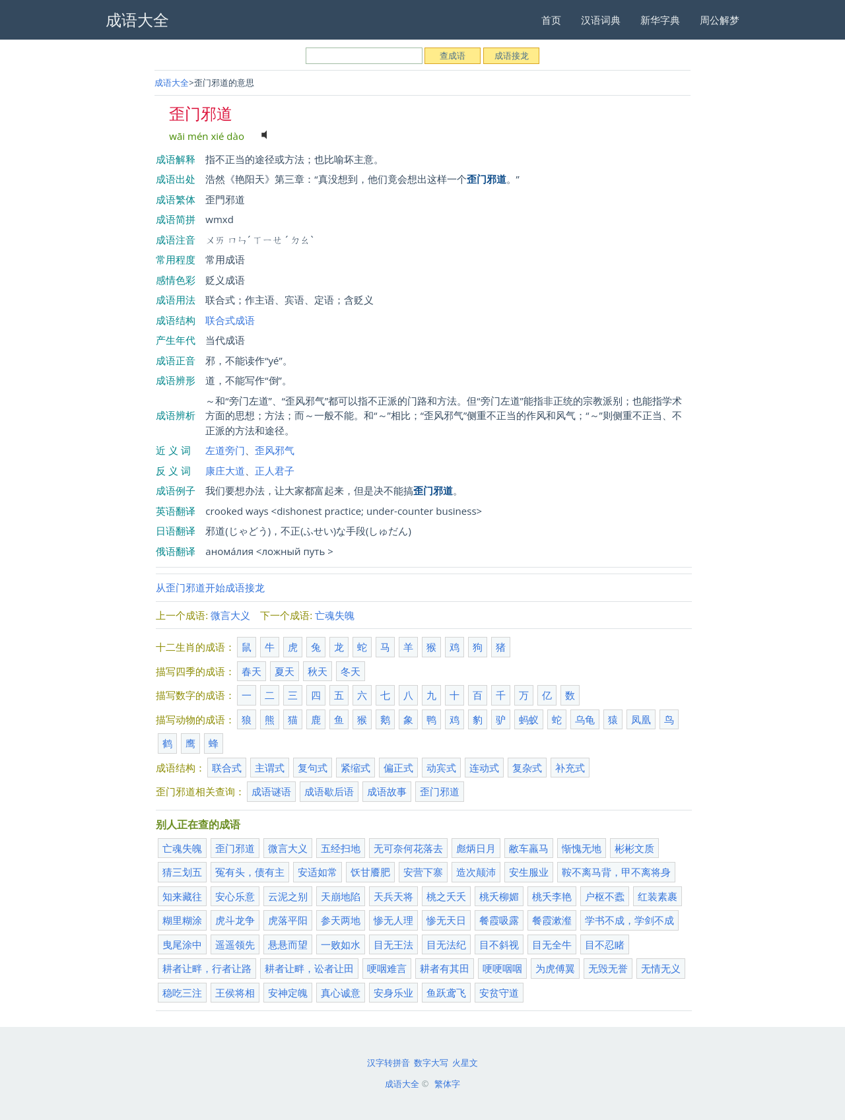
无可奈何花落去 (408, 848)
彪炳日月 (476, 848)
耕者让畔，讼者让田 (309, 968)
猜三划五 (182, 871)
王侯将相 (235, 992)
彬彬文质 (634, 848)
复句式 (312, 767)
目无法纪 (446, 944)
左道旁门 (225, 450)
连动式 (484, 767)
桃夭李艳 (552, 896)
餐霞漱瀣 (552, 920)
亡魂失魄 (335, 615)
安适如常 (317, 871)
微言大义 (230, 615)
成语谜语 (271, 791)
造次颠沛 (476, 871)
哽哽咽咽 (502, 968)
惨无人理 (393, 920)
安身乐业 (393, 992)
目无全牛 (552, 944)
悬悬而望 (288, 944)
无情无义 (661, 968)
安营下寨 (423, 871)
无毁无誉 (608, 968)
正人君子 (274, 470)
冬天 (350, 671)
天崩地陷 (340, 896)
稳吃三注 (182, 992)
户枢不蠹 (605, 896)
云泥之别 (288, 896)
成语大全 (171, 82)
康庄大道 (225, 470)
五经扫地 (340, 848)
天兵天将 (393, 896)
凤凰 (641, 719)
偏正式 (398, 767)
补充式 (570, 767)
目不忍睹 (605, 944)
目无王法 (393, 944)
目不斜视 (499, 944)
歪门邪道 (439, 791)
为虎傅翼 (555, 968)
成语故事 (387, 791)
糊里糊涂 (182, 920)
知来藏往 (182, 896)
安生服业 (529, 871)
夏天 (284, 671)
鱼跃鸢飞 (446, 992)
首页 (551, 19)
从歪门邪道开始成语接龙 (210, 587)
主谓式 (270, 767)
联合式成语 (230, 320)
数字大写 (431, 1063)
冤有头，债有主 (250, 871)
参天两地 (340, 920)
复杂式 (527, 767)
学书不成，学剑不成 (629, 920)
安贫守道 (499, 992)
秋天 (317, 671)
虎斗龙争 (235, 920)
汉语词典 (601, 19)
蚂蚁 (529, 719)
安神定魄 (288, 992)
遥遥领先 (235, 944)
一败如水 (340, 944)
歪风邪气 (274, 450)
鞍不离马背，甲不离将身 (616, 871)
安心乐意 (235, 896)
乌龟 (585, 719)
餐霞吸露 (499, 920)
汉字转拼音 (388, 1063)
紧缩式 (355, 767)
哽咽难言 (387, 968)
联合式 (227, 767)
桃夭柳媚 (499, 896)
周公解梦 (719, 19)
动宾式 (441, 767)
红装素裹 (657, 896)
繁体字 (447, 1084)
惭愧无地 (581, 848)
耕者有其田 (444, 968)
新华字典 (660, 19)
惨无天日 (446, 920)
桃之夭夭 (446, 896)
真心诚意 (340, 992)
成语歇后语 (329, 791)
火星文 (465, 1063)
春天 (251, 671)
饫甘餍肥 (370, 871)
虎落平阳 (288, 920)
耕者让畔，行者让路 (207, 968)
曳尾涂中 (182, 944)
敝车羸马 (529, 848)
